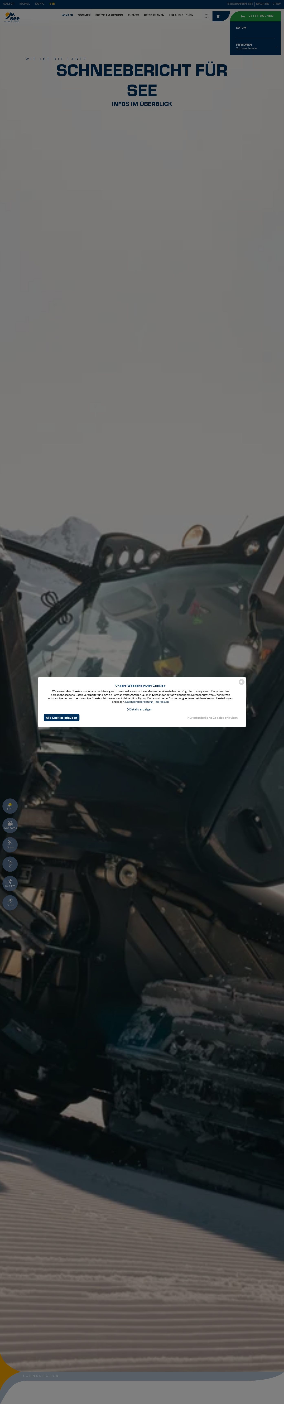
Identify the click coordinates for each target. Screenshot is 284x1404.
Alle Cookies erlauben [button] (61, 717)
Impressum (162, 702)
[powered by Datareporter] (241, 684)
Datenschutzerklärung (139, 702)
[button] (139, 709)
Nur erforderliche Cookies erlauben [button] (212, 717)
